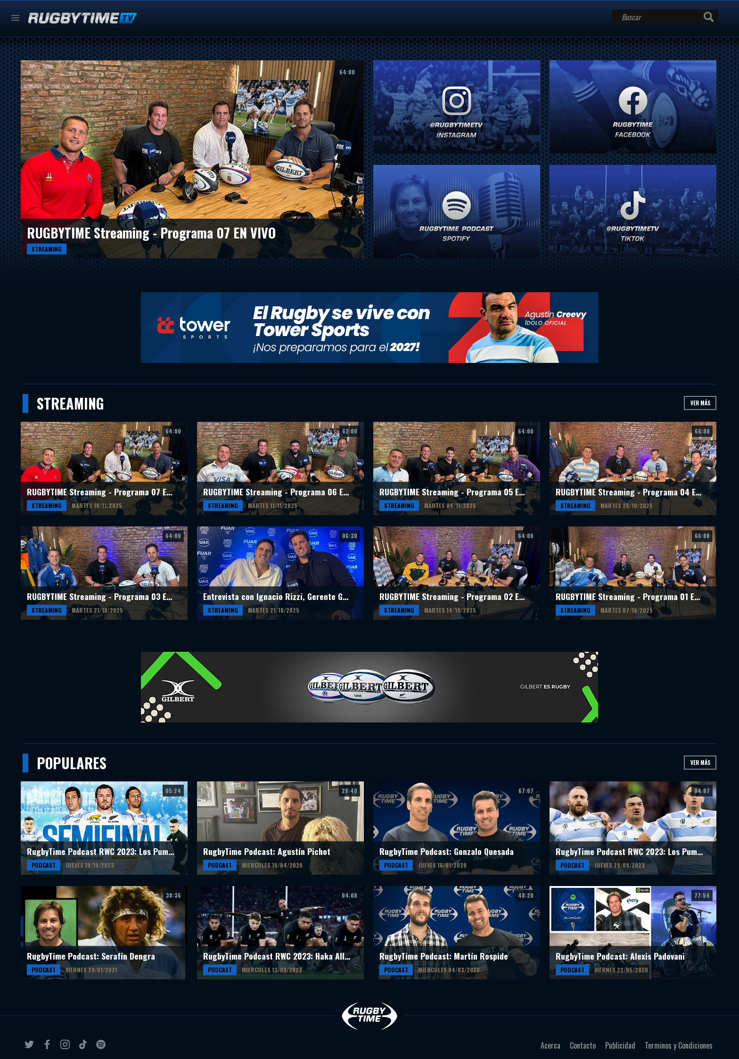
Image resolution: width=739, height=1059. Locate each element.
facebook (48, 1048)
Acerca (550, 1045)
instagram (66, 1048)
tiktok (84, 1048)
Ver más (700, 403)
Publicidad (620, 1045)
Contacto (583, 1045)
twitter (31, 1048)
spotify (102, 1048)
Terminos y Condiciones (679, 1045)
